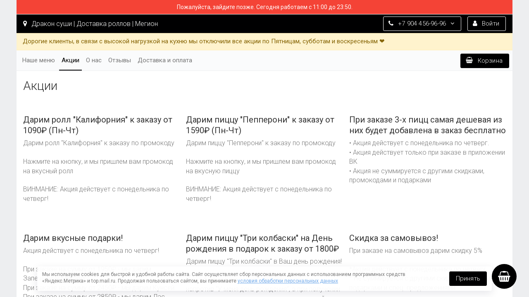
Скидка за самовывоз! (393, 238)
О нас (94, 60)
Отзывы (119, 60)
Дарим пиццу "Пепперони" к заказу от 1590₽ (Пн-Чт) (260, 125)
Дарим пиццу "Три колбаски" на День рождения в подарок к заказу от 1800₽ (262, 243)
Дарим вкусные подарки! (73, 238)
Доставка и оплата (165, 60)
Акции (70, 60)
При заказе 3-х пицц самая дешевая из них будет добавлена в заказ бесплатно (427, 125)
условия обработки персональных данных (288, 281)
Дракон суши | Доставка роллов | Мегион (90, 24)
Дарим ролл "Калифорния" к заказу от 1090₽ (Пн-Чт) (97, 125)
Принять (468, 278)
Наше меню (38, 60)
